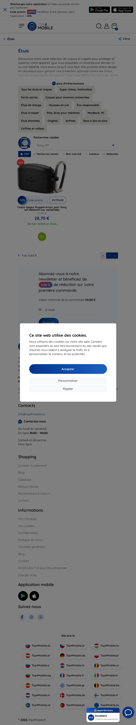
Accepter (68, 369)
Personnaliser (68, 381)
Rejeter (68, 389)
